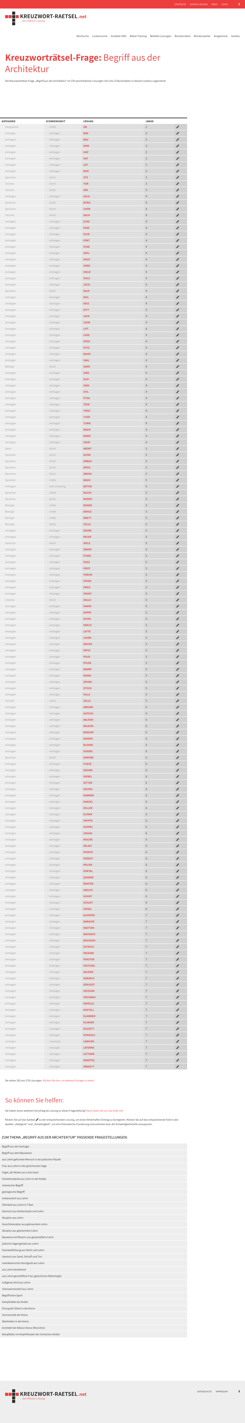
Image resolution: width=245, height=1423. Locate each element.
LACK (86, 316)
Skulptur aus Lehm (12, 1217)
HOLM (87, 272)
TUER (86, 417)
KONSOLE (89, 1035)
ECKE (86, 221)
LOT (85, 165)
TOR (85, 183)
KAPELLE (88, 1003)
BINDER (88, 738)
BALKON (88, 726)
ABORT (87, 448)
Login (224, 4)
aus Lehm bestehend (14, 1269)
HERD (86, 265)
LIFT (85, 328)
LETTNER (88, 1054)
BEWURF (88, 732)
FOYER (87, 581)
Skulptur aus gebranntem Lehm (20, 1230)
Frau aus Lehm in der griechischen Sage (24, 1166)
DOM (86, 146)
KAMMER (88, 795)
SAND (86, 366)
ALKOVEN (89, 915)
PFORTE (88, 852)
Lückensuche (99, 36)
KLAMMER (89, 1016)
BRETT (87, 518)
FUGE (86, 247)
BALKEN (88, 719)
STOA (86, 398)
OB (85, 127)
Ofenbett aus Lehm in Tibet (17, 1205)
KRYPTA (88, 820)
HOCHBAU (89, 997)
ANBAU (87, 461)
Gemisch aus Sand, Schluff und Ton (22, 1256)
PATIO (86, 650)
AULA (86, 196)
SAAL (86, 360)
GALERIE (88, 972)
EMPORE (88, 757)
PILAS (86, 656)
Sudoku (235, 36)
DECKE (87, 537)
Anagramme (221, 36)
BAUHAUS (89, 934)
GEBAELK (88, 978)
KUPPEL (88, 827)
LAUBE (87, 637)
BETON (87, 486)
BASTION (88, 928)
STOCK (87, 688)
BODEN (87, 499)
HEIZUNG (89, 991)
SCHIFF (87, 896)
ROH (86, 171)
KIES (86, 303)
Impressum (222, 1391)
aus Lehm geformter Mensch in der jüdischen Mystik (31, 1159)
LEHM (86, 322)
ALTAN (87, 455)
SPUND (87, 682)
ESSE (86, 228)
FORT (86, 240)
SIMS (86, 385)
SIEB (86, 373)
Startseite (180, 4)
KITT (86, 310)
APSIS (86, 467)
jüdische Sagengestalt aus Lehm (20, 1243)
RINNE (87, 675)
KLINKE (87, 814)
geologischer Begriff (13, 1192)
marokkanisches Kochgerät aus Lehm (23, 1263)
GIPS (86, 253)
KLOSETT (88, 1028)
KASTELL (88, 1010)
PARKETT (88, 1066)
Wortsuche (83, 36)
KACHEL (88, 789)
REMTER (88, 883)
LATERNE (88, 1047)
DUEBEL (88, 751)
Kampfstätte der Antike (15, 1302)
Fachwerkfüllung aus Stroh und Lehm (23, 1250)
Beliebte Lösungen (160, 36)
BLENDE (88, 745)
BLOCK (87, 492)
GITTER (87, 783)
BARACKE (89, 921)
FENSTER (88, 959)
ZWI (85, 190)
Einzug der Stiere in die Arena (18, 1308)
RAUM (87, 354)
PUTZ (86, 347)
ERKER (87, 549)
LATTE (87, 631)
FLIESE (87, 764)
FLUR (86, 234)
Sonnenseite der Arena (15, 1315)
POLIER (87, 865)
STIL (86, 392)
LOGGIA (87, 833)
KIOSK (87, 619)
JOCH (86, 284)
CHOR (86, 209)
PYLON (87, 663)
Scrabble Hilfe (118, 36)
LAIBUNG (88, 1041)
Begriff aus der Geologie (15, 1146)
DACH (86, 215)
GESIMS (88, 770)
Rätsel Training (138, 36)
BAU (85, 139)
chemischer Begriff (12, 1185)
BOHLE (87, 511)
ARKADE (88, 707)
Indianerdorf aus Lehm (15, 1198)
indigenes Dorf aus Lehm (16, 1282)
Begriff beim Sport (12, 1295)
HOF (85, 152)
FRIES (86, 587)
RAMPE (87, 669)
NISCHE (88, 839)
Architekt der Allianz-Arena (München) (23, 1328)
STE (85, 177)
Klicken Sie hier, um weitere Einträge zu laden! (69, 1080)
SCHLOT (88, 902)
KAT (85, 158)
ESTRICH (88, 946)
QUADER (88, 877)
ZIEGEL (87, 909)
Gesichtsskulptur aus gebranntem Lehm (24, 1224)
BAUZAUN (89, 940)
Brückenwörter (202, 36)
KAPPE (87, 612)
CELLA (87, 524)
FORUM (87, 574)
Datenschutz (204, 1391)
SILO (86, 379)
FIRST (86, 568)
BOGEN (87, 505)
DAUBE (87, 530)
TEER (86, 404)
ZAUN (86, 442)
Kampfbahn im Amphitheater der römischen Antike (31, 1334)
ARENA (87, 474)
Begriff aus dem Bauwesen (17, 1153)
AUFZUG (88, 713)
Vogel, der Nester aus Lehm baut (20, 1172)
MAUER (87, 644)
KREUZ (87, 625)
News (214, 4)
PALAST (87, 846)
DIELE (86, 543)
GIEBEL (87, 776)
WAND (87, 436)
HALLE (87, 600)
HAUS (86, 259)
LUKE (86, 335)
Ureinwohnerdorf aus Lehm (17, 1289)
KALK (86, 291)
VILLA (86, 694)
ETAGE (87, 556)
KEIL (86, 297)
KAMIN (87, 606)
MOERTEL (89, 1060)
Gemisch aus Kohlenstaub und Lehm (23, 1211)
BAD (85, 133)
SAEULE (88, 890)
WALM (87, 429)
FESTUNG (89, 965)
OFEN (86, 341)
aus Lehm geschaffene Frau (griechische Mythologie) (32, 1276)
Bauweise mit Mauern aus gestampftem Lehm (28, 1237)
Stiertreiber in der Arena (15, 1321)
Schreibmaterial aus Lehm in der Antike (24, 1179)
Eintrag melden (199, 4)
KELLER (88, 808)
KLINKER (88, 1022)
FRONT (87, 593)
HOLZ (86, 278)
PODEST (88, 858)
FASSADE (88, 953)
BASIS (87, 480)
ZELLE (87, 701)
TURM (87, 423)
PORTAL (88, 871)
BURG (86, 202)
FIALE (86, 562)
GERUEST (89, 984)
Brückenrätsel (182, 36)
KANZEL (88, 801)
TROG (86, 410)
